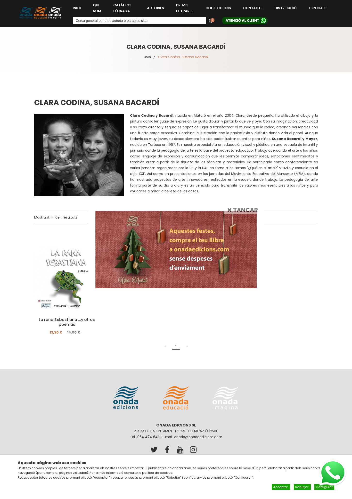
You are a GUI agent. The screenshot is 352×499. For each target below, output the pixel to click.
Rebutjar (302, 487)
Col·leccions (218, 8)
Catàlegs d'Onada (122, 8)
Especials (318, 8)
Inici (77, 8)
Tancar (242, 209)
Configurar (324, 487)
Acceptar (281, 487)
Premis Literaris (184, 8)
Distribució (285, 8)
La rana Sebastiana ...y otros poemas (67, 322)
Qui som (97, 8)
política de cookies (157, 473)
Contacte (252, 8)
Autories (155, 8)
